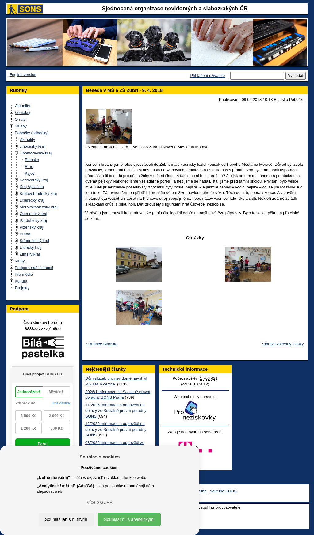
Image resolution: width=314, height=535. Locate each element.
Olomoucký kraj (33, 213)
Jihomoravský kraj (36, 153)
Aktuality (22, 106)
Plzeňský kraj (31, 227)
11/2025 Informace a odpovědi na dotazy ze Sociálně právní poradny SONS (115, 411)
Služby (21, 126)
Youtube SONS (223, 491)
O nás (20, 119)
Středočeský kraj (34, 240)
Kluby (20, 261)
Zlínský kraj (30, 254)
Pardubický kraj (33, 220)
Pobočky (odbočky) (32, 133)
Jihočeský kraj (32, 146)
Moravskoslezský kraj (39, 207)
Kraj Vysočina (32, 186)
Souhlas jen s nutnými (66, 519)
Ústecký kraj (30, 247)
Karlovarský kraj (34, 180)
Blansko (32, 159)
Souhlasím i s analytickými (129, 519)
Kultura (21, 281)
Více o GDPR (100, 502)
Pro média (24, 274)
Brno (29, 166)
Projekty (22, 288)
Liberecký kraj (32, 200)
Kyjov (30, 173)
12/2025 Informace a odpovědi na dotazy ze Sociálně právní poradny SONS (115, 429)
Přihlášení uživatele (207, 75)
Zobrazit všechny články (282, 344)
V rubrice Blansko (101, 344)
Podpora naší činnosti (34, 267)
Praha (25, 234)
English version (23, 74)
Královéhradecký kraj (38, 193)
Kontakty (22, 112)
